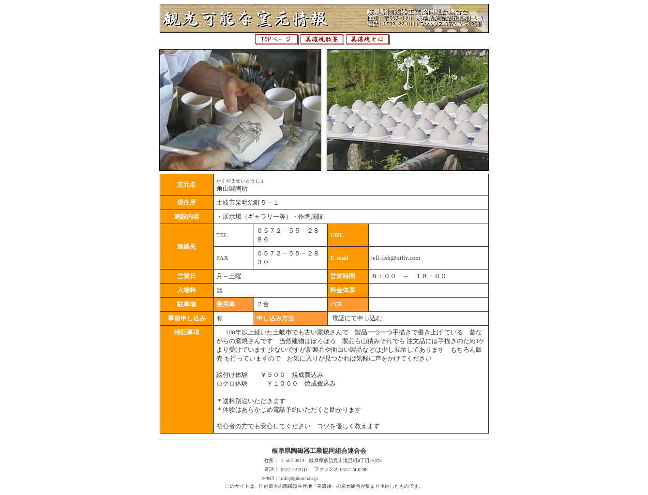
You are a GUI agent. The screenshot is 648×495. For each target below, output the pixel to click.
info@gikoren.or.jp (299, 478)
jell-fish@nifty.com (396, 257)
